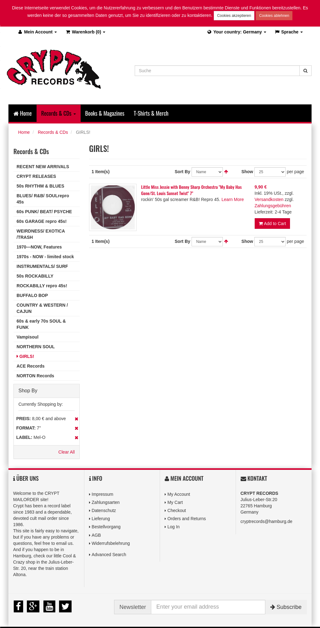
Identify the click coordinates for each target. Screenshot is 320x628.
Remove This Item (76, 419)
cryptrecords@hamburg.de (266, 521)
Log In (174, 526)
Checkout (177, 510)
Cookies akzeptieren (234, 15)
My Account (179, 494)
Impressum (102, 494)
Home (22, 113)
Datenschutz (104, 510)
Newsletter (132, 607)
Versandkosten (269, 199)
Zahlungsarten (106, 502)
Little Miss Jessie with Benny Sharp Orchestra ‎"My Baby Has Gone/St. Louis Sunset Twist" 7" (191, 189)
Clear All (66, 452)
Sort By (182, 171)
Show (247, 171)
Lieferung (101, 518)
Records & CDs (53, 132)
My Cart (175, 502)
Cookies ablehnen (274, 15)
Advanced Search (109, 554)
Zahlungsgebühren (273, 205)
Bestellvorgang (106, 526)
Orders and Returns (187, 518)
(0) (85, 31)
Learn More (233, 199)
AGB (96, 535)
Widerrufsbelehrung (111, 543)
